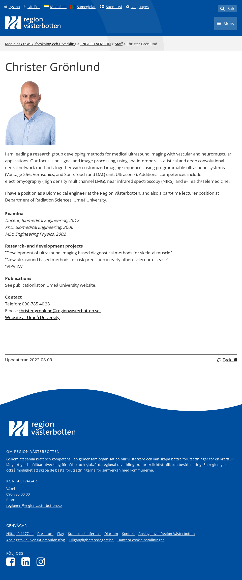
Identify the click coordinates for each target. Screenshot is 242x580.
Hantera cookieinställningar (140, 540)
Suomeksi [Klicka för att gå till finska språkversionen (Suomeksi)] (114, 7)
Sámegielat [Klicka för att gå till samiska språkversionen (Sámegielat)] (86, 7)
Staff (119, 43)
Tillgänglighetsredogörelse (91, 540)
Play (60, 533)
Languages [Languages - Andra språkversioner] (140, 7)
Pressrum (45, 533)
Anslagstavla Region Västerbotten (166, 533)
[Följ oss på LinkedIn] (27, 561)
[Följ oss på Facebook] (12, 561)
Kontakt (128, 533)
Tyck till (230, 360)
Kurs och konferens (84, 533)
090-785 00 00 (18, 494)
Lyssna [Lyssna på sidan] (14, 7)
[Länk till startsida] (32, 22)
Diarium (111, 533)
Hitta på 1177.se (20, 533)
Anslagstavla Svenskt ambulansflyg (35, 540)
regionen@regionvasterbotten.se (34, 505)
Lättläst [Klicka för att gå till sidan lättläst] (33, 7)
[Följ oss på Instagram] (42, 561)
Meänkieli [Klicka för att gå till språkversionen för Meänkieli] (58, 7)
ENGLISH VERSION (95, 43)
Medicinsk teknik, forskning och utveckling (40, 43)
